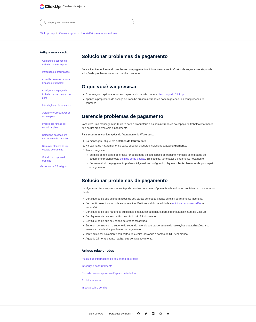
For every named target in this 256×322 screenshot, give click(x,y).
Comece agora (67, 33)
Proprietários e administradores (99, 33)
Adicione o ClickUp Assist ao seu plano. (56, 114)
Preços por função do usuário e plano (54, 125)
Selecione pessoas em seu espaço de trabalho (55, 136)
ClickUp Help (47, 33)
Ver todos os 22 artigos (53, 166)
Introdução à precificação (56, 71)
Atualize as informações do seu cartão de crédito (110, 258)
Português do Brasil (121, 313)
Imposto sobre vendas (94, 287)
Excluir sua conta (92, 280)
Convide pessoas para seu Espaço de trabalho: (109, 273)
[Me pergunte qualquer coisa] (87, 22)
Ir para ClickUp (95, 313)
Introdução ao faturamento (97, 266)
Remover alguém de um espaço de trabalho (55, 148)
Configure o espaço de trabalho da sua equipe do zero (56, 94)
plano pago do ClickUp (171, 94)
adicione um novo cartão (186, 203)
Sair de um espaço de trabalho (54, 159)
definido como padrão (132, 158)
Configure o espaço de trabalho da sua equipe (54, 62)
